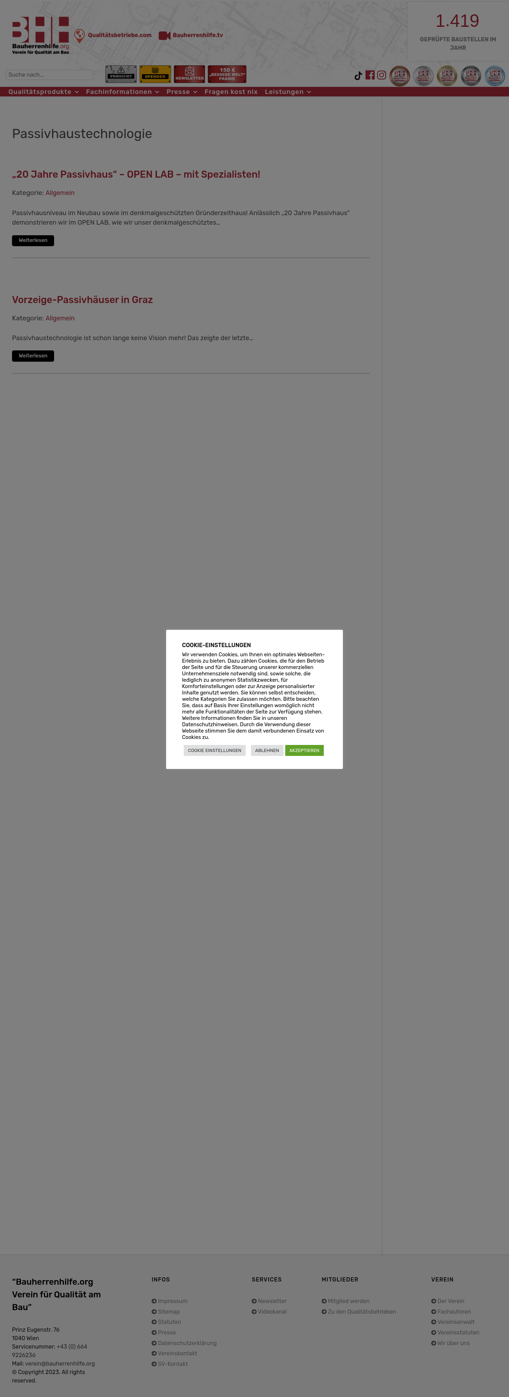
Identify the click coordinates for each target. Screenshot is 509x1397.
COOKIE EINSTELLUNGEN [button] (214, 750)
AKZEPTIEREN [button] (304, 750)
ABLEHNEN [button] (267, 750)
